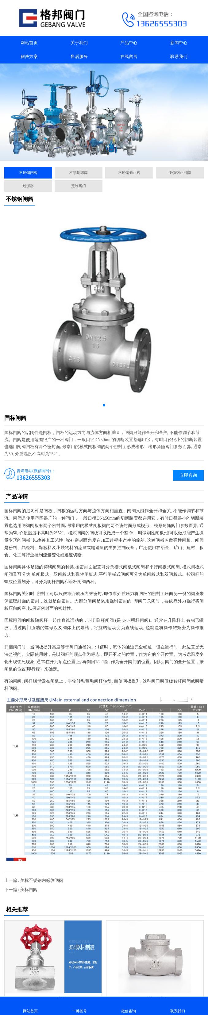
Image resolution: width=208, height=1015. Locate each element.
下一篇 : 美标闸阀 (21, 889)
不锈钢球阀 (78, 173)
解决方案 (29, 56)
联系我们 (178, 56)
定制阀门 (78, 186)
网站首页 (29, 42)
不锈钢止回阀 (180, 173)
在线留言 (128, 56)
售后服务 (79, 56)
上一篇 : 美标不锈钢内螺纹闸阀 (34, 880)
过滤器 (28, 186)
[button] (97, 155)
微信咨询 (128, 1005)
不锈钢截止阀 (129, 173)
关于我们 (79, 42)
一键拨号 (79, 1005)
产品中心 (128, 42)
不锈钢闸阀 (28, 173)
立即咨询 (188, 475)
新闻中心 (178, 42)
